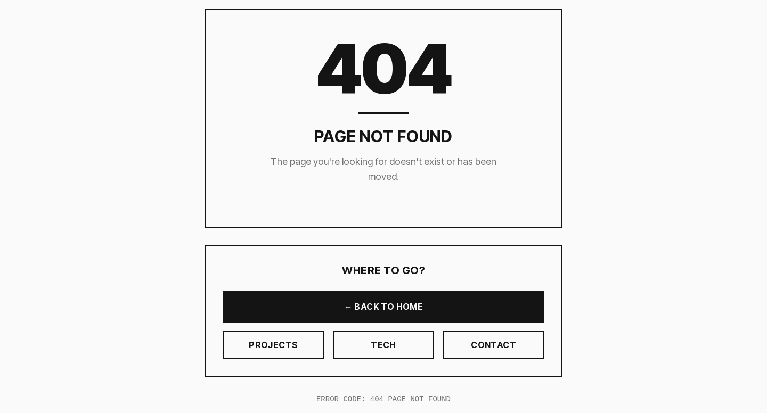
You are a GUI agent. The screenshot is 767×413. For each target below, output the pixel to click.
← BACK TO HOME (383, 306)
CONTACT (493, 345)
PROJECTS (273, 345)
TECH (383, 345)
